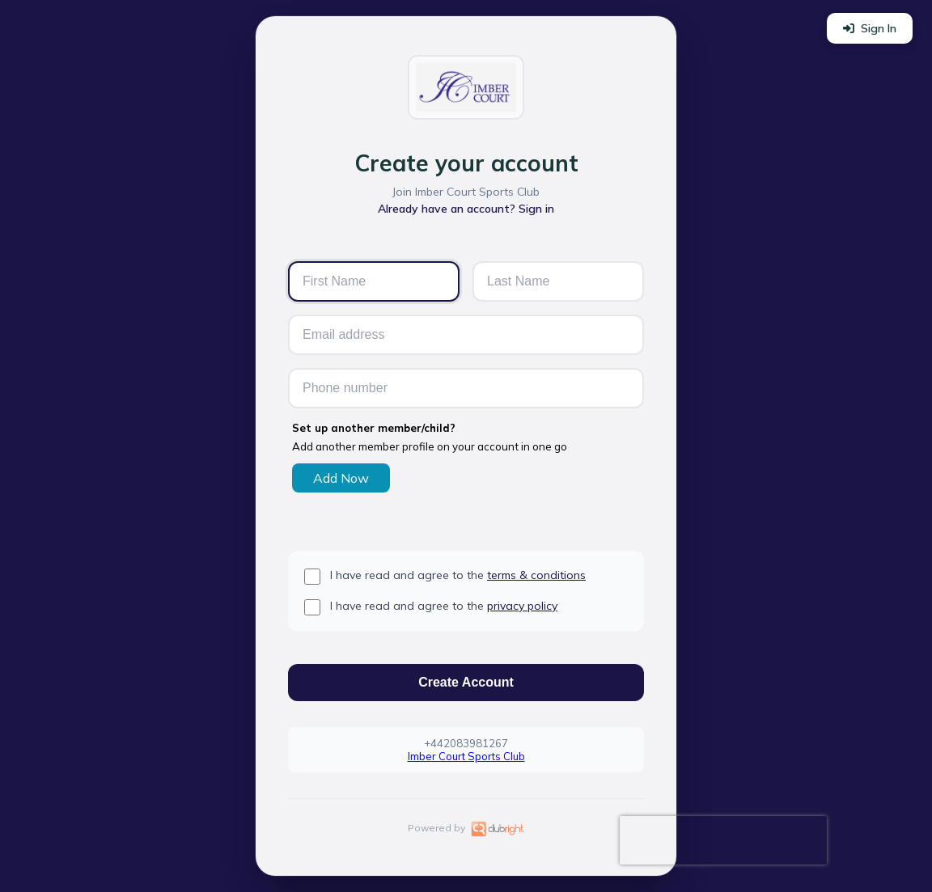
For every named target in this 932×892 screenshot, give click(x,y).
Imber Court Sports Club (466, 756)
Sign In (869, 28)
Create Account (466, 682)
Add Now (341, 478)
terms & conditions (536, 575)
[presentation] (723, 840)
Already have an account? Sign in (466, 208)
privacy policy (522, 605)
